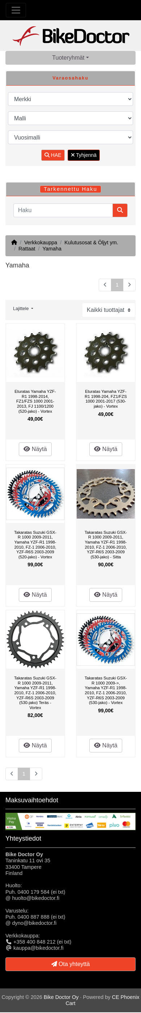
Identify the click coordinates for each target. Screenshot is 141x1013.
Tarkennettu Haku (70, 189)
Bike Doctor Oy (61, 997)
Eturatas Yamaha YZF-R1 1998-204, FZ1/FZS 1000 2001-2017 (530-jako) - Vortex (106, 398)
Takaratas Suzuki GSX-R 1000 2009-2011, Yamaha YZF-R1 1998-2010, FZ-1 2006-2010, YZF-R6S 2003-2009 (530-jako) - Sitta (106, 544)
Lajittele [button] (21, 308)
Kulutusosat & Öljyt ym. (91, 242)
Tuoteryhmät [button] (68, 58)
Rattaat (26, 249)
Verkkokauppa (40, 242)
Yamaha (51, 249)
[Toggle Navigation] (16, 10)
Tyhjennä (84, 155)
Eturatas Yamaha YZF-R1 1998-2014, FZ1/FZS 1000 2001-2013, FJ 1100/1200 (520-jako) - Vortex (35, 401)
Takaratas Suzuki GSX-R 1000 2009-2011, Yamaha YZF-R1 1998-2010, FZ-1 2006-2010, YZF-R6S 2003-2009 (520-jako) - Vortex (35, 544)
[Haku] (63, 210)
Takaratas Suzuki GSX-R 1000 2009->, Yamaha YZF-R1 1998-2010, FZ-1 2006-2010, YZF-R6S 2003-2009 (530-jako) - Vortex (106, 690)
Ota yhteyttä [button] (70, 964)
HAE (52, 155)
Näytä (35, 449)
